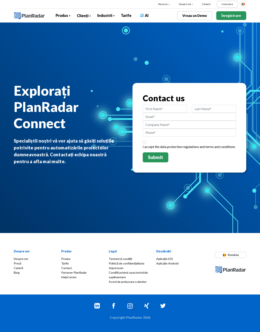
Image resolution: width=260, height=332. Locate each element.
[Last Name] (214, 109)
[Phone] (189, 133)
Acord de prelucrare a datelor (128, 281)
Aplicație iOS (164, 259)
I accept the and (189, 147)
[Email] (189, 117)
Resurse (163, 4)
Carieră (18, 268)
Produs (62, 15)
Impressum (116, 268)
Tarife (126, 15)
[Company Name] (189, 125)
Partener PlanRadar (74, 272)
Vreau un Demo (194, 16)
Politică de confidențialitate (126, 263)
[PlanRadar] (32, 15)
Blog (17, 272)
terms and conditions (220, 147)
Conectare (227, 4)
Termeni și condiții (120, 259)
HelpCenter (69, 277)
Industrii (104, 15)
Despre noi (185, 4)
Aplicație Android (167, 263)
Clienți (83, 15)
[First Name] (165, 109)
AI (147, 15)
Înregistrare (231, 16)
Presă (17, 263)
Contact (206, 4)
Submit (155, 157)
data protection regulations (179, 147)
